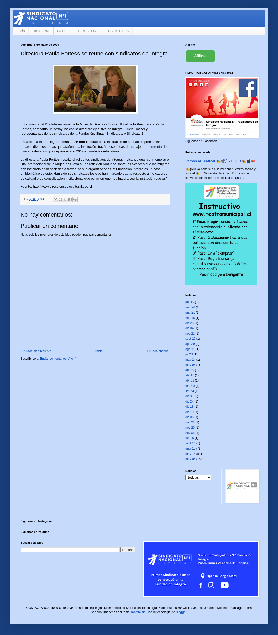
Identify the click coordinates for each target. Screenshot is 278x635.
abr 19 (189, 302)
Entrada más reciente (36, 351)
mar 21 (190, 312)
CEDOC (63, 31)
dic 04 (189, 328)
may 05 (190, 365)
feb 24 (189, 391)
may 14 (190, 454)
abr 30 (189, 370)
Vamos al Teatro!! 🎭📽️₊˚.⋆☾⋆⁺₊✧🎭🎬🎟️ (220, 161)
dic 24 (189, 401)
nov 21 (190, 333)
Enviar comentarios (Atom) (58, 358)
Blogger (181, 612)
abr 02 (189, 380)
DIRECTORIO (89, 31)
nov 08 (190, 433)
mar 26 (190, 307)
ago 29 (190, 344)
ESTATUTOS (118, 31)
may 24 (190, 360)
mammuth (138, 612)
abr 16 (189, 375)
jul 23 (189, 354)
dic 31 (189, 396)
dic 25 (189, 323)
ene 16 (190, 318)
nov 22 (190, 422)
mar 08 (190, 386)
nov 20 (190, 427)
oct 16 (189, 438)
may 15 (190, 448)
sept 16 (190, 443)
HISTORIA (41, 31)
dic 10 (189, 412)
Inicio (20, 31)
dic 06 (189, 417)
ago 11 (190, 349)
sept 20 (190, 338)
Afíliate (200, 56)
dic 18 (189, 406)
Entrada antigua (158, 351)
